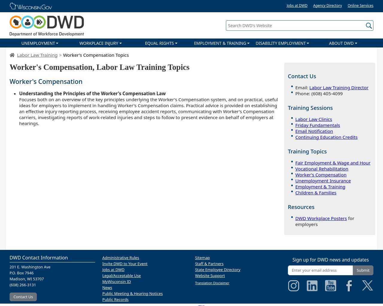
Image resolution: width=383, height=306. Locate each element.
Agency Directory (327, 5)
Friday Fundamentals (317, 125)
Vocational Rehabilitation (321, 169)
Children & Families (315, 193)
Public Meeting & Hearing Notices (132, 293)
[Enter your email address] (320, 270)
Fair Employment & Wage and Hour (332, 163)
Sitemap (202, 257)
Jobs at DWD (297, 5)
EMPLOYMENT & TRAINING (220, 43)
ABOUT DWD (341, 43)
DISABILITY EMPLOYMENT (281, 43)
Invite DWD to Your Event (125, 263)
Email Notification (314, 131)
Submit (363, 270)
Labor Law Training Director (338, 87)
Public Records (115, 299)
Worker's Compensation (320, 175)
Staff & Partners (209, 263)
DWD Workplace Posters (321, 218)
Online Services (360, 5)
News (107, 287)
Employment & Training (320, 187)
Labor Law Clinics (313, 119)
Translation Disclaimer (212, 283)
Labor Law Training (37, 55)
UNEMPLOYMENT (38, 43)
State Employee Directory (217, 269)
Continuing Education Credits (326, 137)
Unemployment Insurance (323, 181)
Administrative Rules (120, 257)
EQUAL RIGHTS (159, 43)
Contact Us (23, 296)
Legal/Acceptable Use (121, 275)
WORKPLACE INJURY (98, 43)
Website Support (210, 275)
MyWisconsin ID (116, 281)
